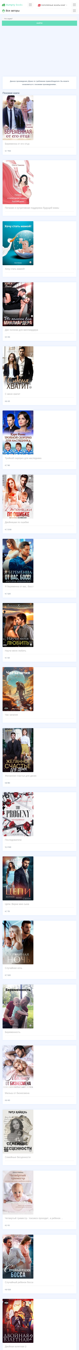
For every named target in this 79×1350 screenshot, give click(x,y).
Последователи (13, 839)
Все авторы (11, 10)
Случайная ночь (13, 968)
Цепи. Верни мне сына (17, 904)
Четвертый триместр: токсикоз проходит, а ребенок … (34, 1218)
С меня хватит (12, 394)
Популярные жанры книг (52, 5)
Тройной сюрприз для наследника (23, 458)
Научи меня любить (15, 650)
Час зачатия (11, 714)
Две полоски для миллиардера (21, 329)
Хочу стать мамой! (15, 268)
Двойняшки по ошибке (17, 522)
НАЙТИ (39, 23)
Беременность (12, 1032)
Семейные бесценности (18, 1157)
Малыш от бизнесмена (17, 1093)
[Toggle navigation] (30, 4)
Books (12, 5)
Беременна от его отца (17, 143)
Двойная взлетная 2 (15, 1346)
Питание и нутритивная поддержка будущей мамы (32, 207)
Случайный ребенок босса (19, 1282)
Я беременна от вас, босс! (19, 586)
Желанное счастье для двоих (20, 775)
